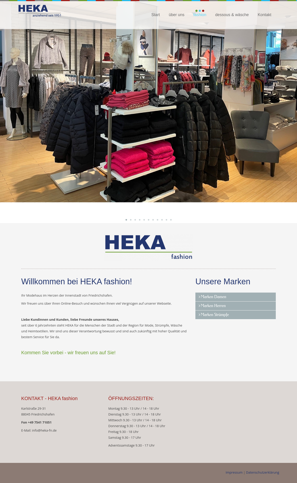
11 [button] (171, 219)
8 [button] (157, 219)
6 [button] (148, 219)
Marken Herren (213, 305)
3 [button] (135, 219)
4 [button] (139, 219)
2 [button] (130, 219)
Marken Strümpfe (215, 314)
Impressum (234, 472)
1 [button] (126, 219)
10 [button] (166, 219)
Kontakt (264, 15)
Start (155, 15)
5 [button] (144, 219)
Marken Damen (213, 296)
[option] (148, 101)
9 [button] (162, 219)
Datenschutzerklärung (262, 472)
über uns (176, 15)
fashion (199, 15)
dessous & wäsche (232, 15)
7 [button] (153, 219)
